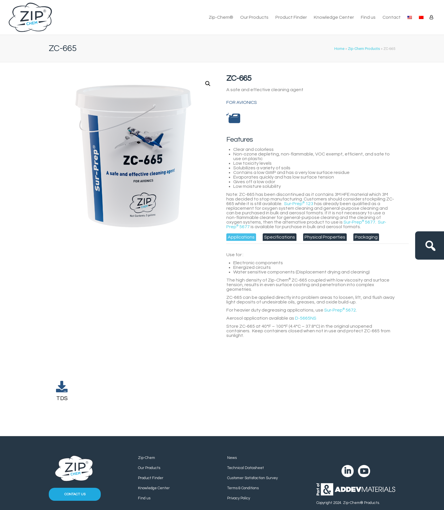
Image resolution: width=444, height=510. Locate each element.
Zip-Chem (146, 458)
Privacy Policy (238, 498)
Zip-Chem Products (364, 48)
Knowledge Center (334, 17)
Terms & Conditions (243, 488)
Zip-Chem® (221, 17)
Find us (368, 17)
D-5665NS (305, 318)
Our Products (254, 17)
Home (339, 48)
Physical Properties (325, 237)
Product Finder (291, 17)
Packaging (366, 237)
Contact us (74, 494)
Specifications (279, 237)
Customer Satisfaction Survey (252, 478)
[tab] (241, 237)
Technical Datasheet (245, 468)
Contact (392, 17)
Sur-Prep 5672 (340, 310)
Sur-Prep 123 (298, 203)
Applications (241, 237)
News (232, 458)
